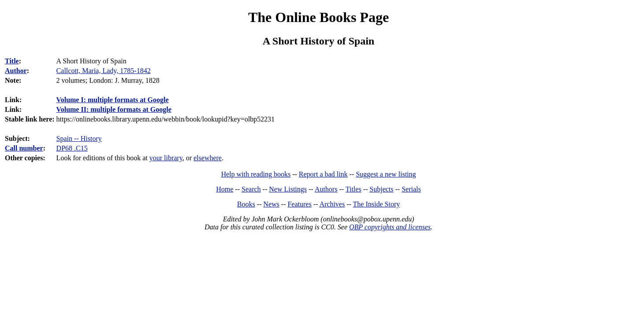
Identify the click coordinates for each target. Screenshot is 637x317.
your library (166, 158)
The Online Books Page (318, 17)
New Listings (288, 189)
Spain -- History (79, 138)
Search (251, 189)
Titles (353, 189)
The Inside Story (376, 204)
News (271, 204)
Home (224, 189)
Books (246, 204)
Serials (411, 189)
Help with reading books (256, 174)
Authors (326, 189)
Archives (332, 204)
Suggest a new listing (386, 174)
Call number (24, 148)
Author (16, 70)
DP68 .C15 (72, 148)
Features (299, 204)
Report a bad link (323, 174)
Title (12, 61)
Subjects (381, 189)
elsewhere (208, 158)
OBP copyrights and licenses (390, 227)
